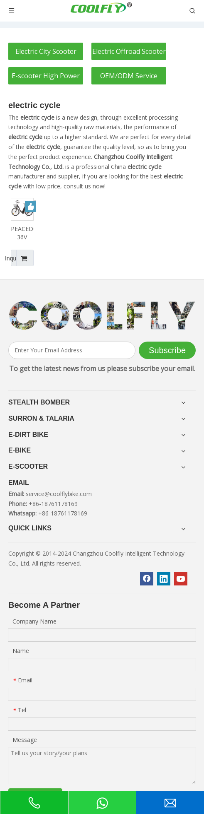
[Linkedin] (163, 578)
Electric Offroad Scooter (129, 51)
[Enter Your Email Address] (71, 350)
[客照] (102, 315)
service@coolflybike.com (59, 494)
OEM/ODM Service (128, 75)
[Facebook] (146, 578)
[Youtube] (180, 578)
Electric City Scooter (45, 51)
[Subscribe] (167, 350)
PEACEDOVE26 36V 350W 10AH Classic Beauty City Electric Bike (22, 233)
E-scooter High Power (46, 75)
